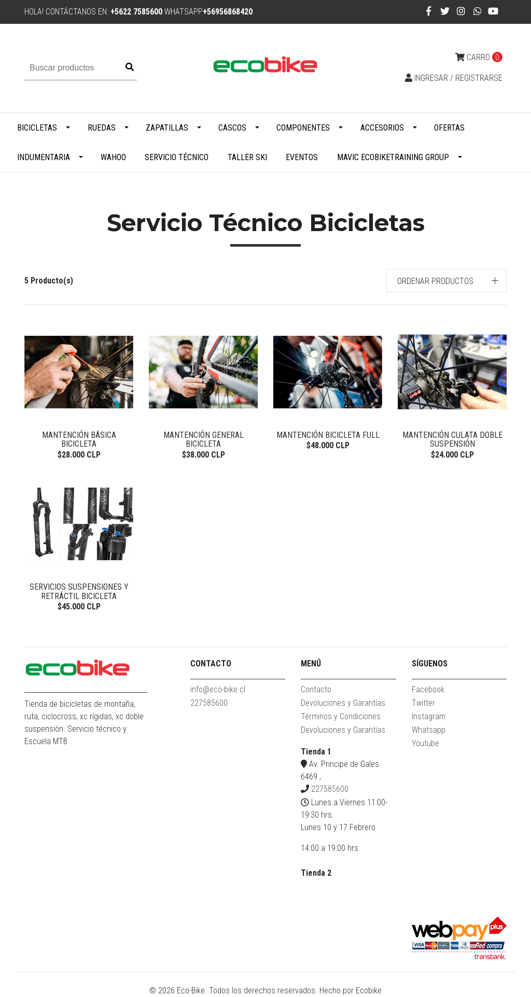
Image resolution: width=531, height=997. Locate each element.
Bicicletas (37, 128)
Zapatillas (167, 128)
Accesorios (382, 128)
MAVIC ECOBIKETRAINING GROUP (393, 157)
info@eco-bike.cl (217, 689)
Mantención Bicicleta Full (328, 435)
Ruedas (102, 128)
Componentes (303, 128)
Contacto (316, 689)
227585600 (209, 703)
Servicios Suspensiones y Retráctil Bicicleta (79, 591)
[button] (446, 280)
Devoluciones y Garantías (343, 703)
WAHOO (113, 157)
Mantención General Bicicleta (203, 439)
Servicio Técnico (176, 157)
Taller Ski (247, 157)
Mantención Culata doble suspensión (452, 439)
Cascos (232, 128)
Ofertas (449, 128)
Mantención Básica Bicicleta (79, 439)
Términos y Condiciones (341, 716)
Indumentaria (43, 157)
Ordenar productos (435, 281)
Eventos (302, 157)
